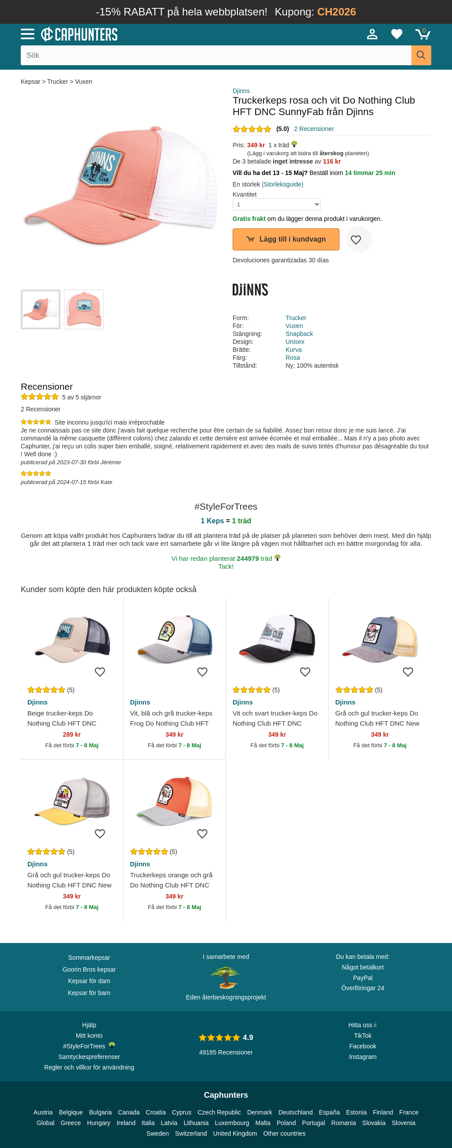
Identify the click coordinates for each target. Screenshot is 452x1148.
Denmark (259, 1112)
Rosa (293, 357)
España (329, 1112)
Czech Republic (219, 1112)
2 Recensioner (314, 128)
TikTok (363, 1035)
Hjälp (89, 1025)
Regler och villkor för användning (89, 1067)
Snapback (299, 333)
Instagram (363, 1056)
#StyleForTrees (89, 1046)
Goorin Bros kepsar (89, 969)
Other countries (284, 1133)
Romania (343, 1122)
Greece (70, 1122)
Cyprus (181, 1112)
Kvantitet (244, 194)
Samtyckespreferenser (89, 1056)
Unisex (295, 341)
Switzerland (191, 1133)
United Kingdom (235, 1133)
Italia (148, 1122)
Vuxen (83, 81)
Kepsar (31, 81)
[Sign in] (372, 34)
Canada (128, 1112)
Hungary (98, 1122)
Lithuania (196, 1122)
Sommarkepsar (89, 957)
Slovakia (374, 1122)
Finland (383, 1112)
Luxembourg (232, 1122)
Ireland (126, 1122)
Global (45, 1122)
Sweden (158, 1133)
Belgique (71, 1112)
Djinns (241, 90)
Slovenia (403, 1122)
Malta (263, 1122)
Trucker (57, 81)
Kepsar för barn (89, 992)
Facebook (362, 1046)
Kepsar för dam (89, 980)
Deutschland (296, 1112)
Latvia (169, 1122)
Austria (43, 1112)
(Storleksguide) (282, 184)
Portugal (313, 1122)
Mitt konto (89, 1035)
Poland (286, 1122)
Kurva (294, 349)
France (409, 1112)
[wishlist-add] (359, 239)
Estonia (356, 1112)
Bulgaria (100, 1112)
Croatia (156, 1112)
